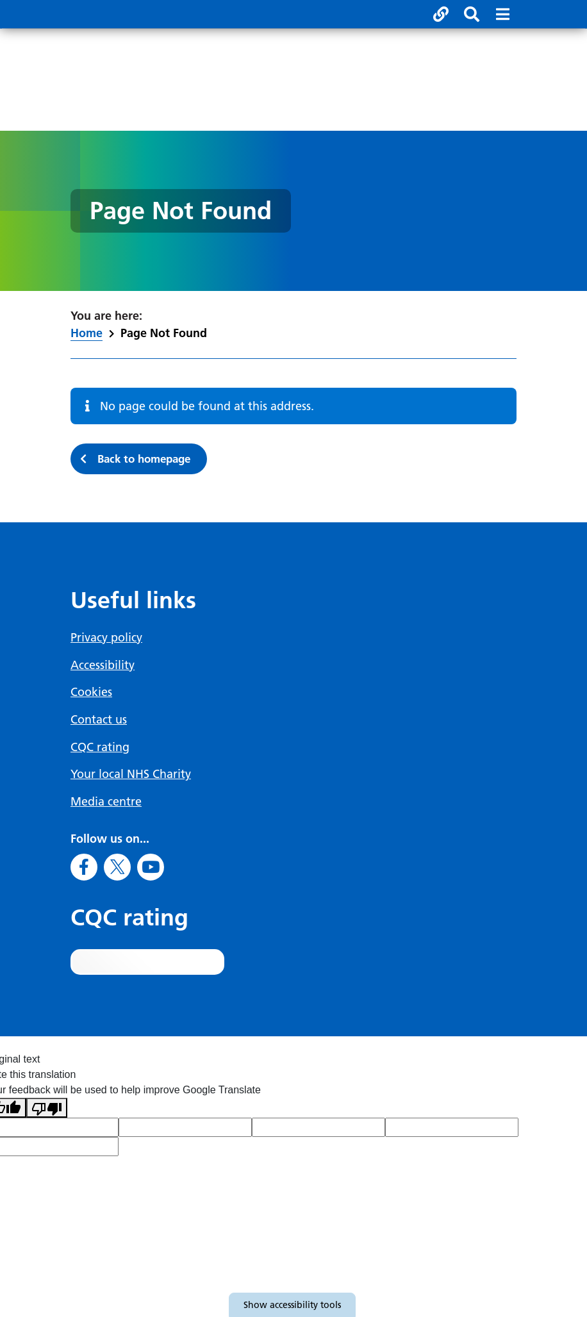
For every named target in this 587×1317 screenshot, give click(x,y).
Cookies (91, 692)
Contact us (98, 719)
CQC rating (99, 746)
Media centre (106, 800)
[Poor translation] (46, 1106)
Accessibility (102, 665)
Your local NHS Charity (130, 773)
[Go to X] (117, 865)
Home (86, 333)
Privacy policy (106, 638)
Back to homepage (150, 459)
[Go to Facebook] (83, 865)
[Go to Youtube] (150, 865)
